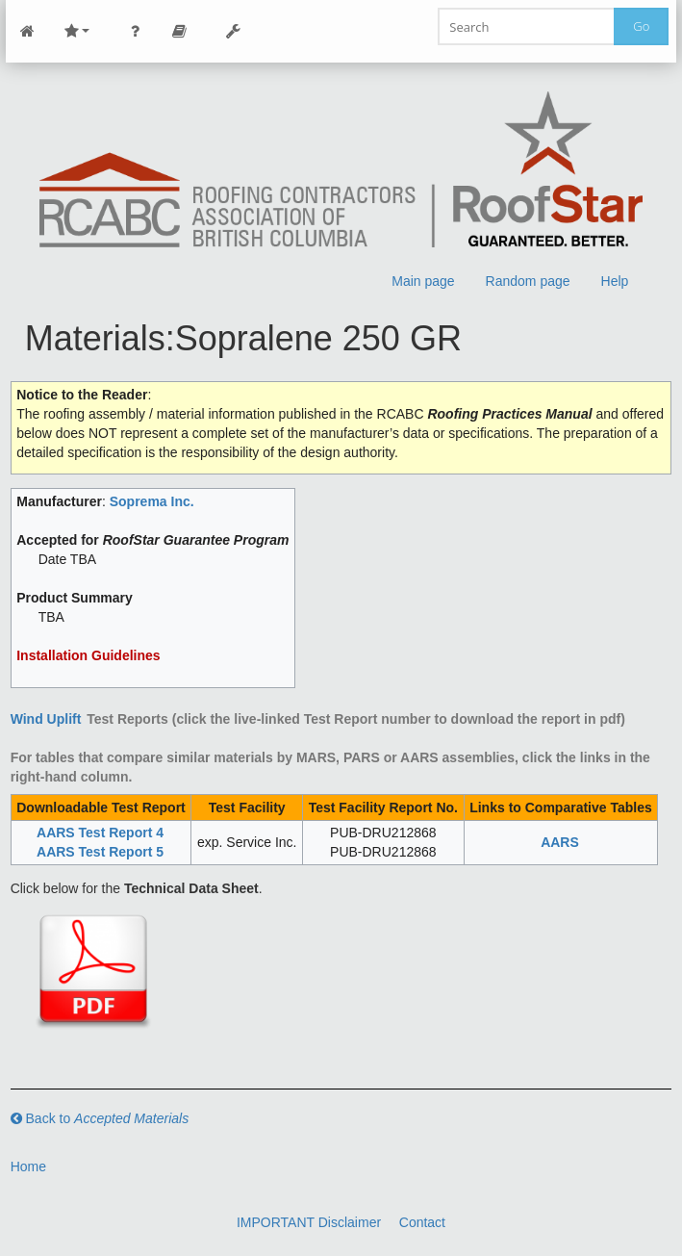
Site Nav (76, 31)
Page (180, 31)
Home (28, 1166)
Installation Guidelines (88, 655)
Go (641, 26)
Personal (135, 31)
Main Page (28, 31)
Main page (423, 281)
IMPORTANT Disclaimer (309, 1222)
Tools (233, 31)
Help (615, 281)
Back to (100, 1118)
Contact (422, 1222)
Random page (528, 281)
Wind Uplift (46, 719)
